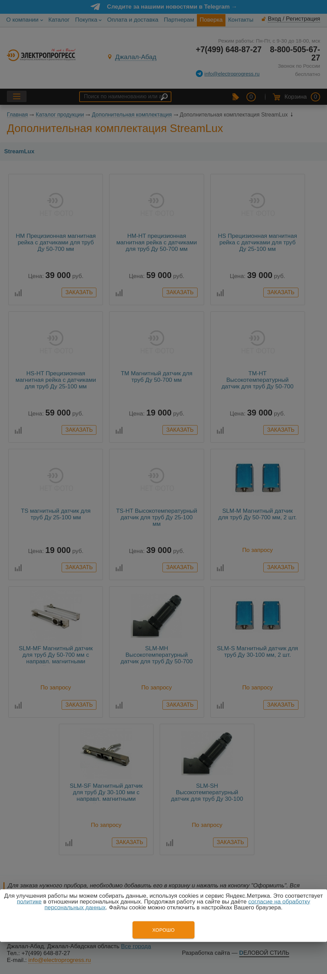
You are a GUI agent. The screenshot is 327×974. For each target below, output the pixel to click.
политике (29, 901)
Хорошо (163, 930)
